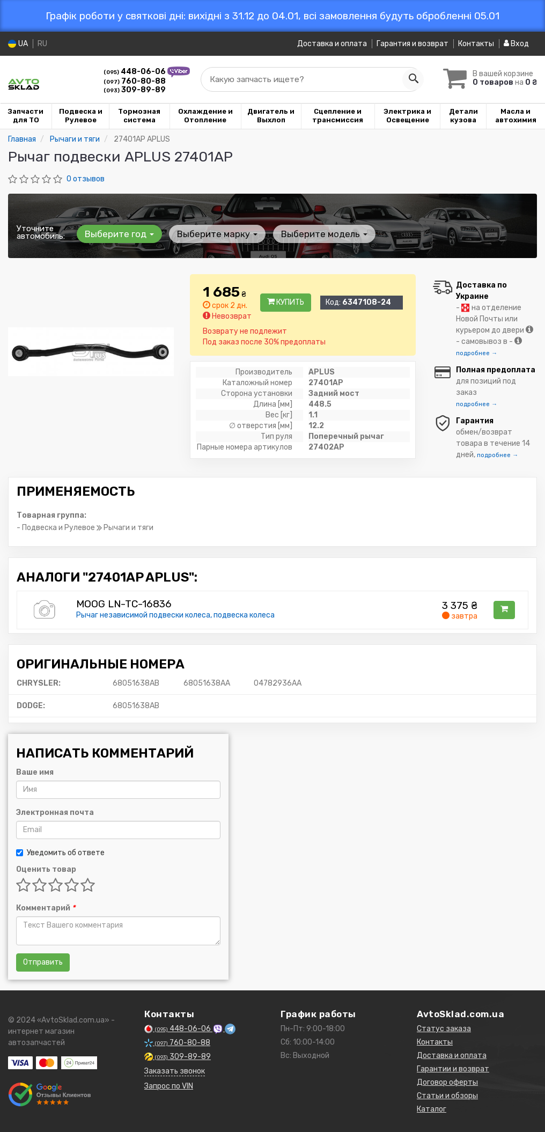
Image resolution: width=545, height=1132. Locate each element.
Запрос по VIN (168, 1086)
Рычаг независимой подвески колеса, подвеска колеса (175, 615)
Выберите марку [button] (213, 234)
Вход (516, 43)
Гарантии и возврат (453, 1069)
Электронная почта (55, 812)
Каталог (431, 1109)
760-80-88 (135, 81)
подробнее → (476, 353)
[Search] (409, 79)
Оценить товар (46, 869)
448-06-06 (135, 71)
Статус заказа (444, 1028)
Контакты (476, 43)
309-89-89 (135, 89)
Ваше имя (35, 772)
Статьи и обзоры (447, 1095)
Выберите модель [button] (317, 234)
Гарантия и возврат (412, 43)
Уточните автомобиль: (41, 232)
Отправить (43, 962)
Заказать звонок (174, 1071)
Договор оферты (447, 1082)
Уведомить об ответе (60, 852)
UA (18, 43)
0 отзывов (86, 178)
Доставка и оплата (332, 43)
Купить (285, 302)
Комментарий (45, 908)
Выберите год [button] (117, 234)
